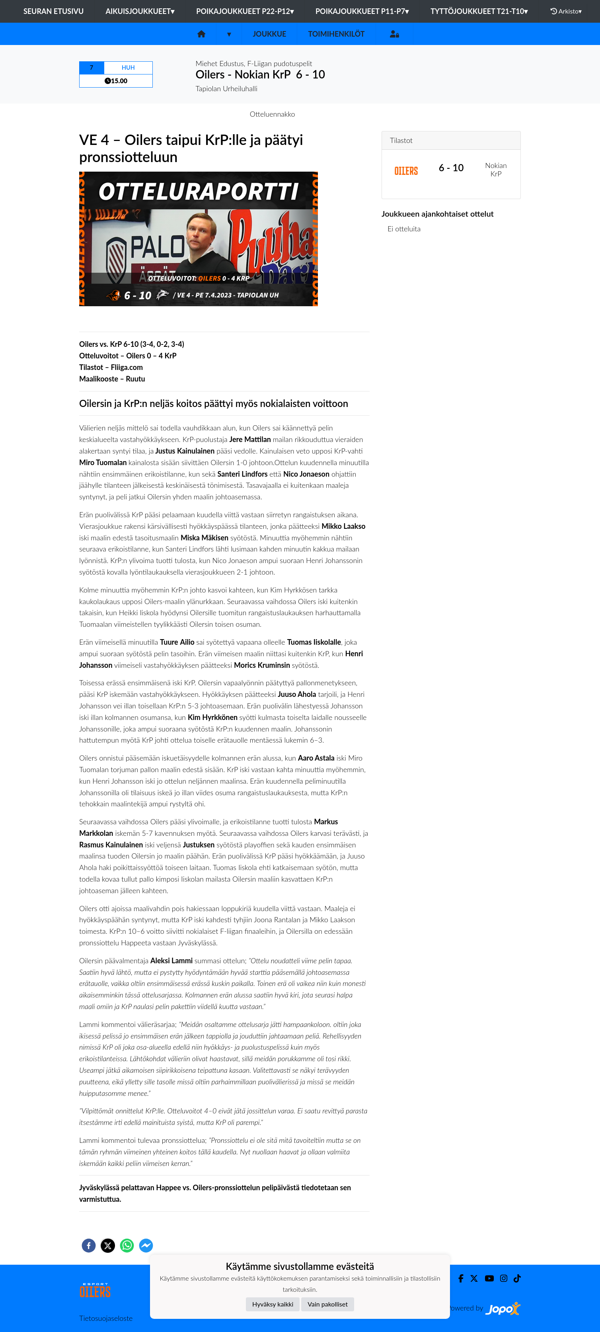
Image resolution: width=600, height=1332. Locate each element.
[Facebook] (458, 1278)
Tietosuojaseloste (105, 1318)
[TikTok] (514, 1278)
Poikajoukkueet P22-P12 (245, 11)
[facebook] (89, 1245)
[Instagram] (500, 1278)
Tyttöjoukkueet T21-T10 (479, 11)
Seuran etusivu (53, 11)
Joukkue (269, 33)
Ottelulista (407, 268)
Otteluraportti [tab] (329, 114)
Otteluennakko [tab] (272, 114)
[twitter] (108, 1245)
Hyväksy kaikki (272, 1304)
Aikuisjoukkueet (139, 11)
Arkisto (566, 11)
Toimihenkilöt (336, 33)
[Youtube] (486, 1278)
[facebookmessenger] (146, 1245)
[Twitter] (471, 1278)
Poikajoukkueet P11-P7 (362, 11)
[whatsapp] (127, 1245)
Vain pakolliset (328, 1304)
